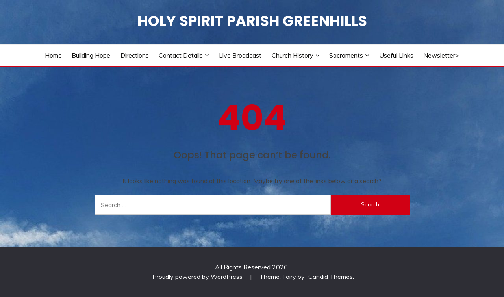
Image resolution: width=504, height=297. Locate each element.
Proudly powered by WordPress (198, 276)
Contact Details (181, 55)
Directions (134, 55)
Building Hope (91, 55)
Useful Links (396, 55)
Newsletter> (441, 55)
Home (53, 55)
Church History (292, 55)
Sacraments (346, 55)
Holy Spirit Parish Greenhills (252, 21)
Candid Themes (330, 276)
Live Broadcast (240, 55)
